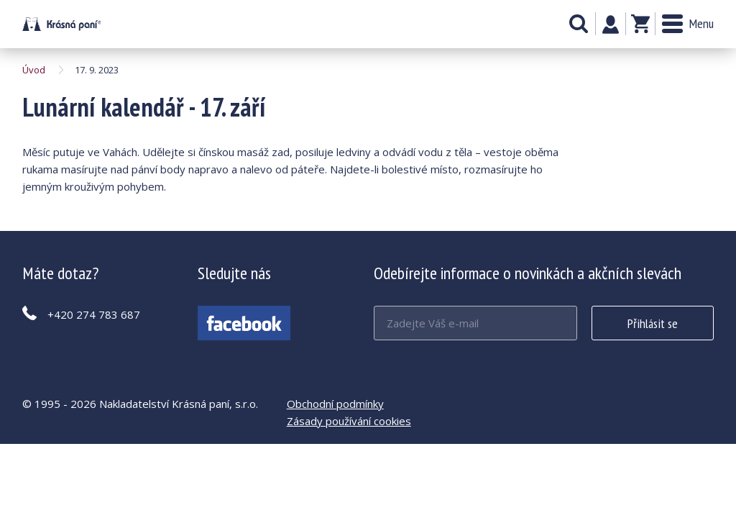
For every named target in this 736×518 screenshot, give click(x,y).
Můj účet (610, 24)
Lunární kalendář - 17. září (61, 24)
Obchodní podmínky (335, 403)
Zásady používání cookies (349, 421)
